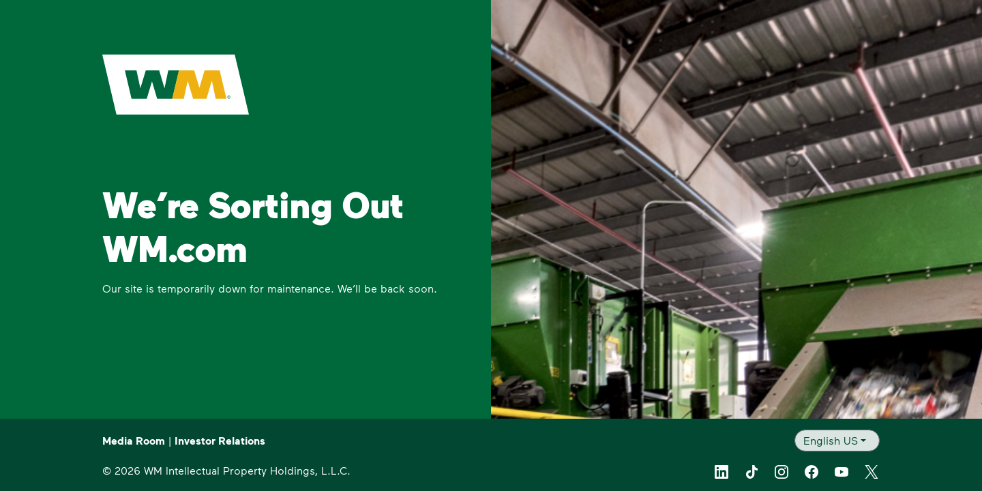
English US (830, 440)
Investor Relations (220, 440)
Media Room (133, 440)
